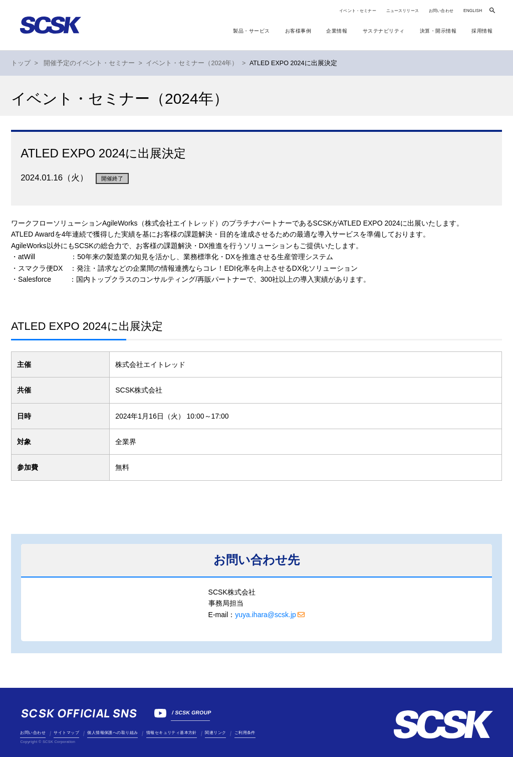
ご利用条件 (244, 732)
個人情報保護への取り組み (112, 732)
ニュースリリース (402, 11)
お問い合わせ (441, 11)
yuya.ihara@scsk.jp (265, 615)
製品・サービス (251, 31)
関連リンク (215, 732)
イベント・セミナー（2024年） (192, 63)
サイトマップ (66, 732)
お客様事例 (298, 31)
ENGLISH (472, 11)
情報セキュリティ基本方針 (171, 732)
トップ (21, 63)
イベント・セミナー (357, 11)
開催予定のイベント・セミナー (89, 63)
